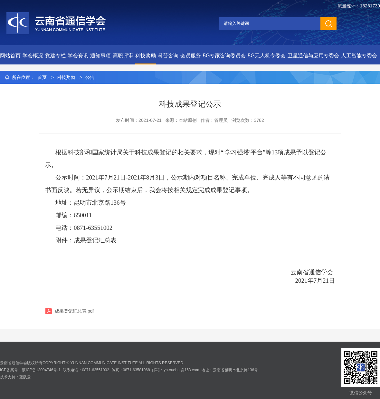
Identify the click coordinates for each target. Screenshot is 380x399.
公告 (89, 77)
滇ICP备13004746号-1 (41, 370)
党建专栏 (55, 55)
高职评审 (123, 55)
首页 (42, 77)
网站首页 (10, 55)
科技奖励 (145, 55)
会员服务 (190, 55)
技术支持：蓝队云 (15, 377)
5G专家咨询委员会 (224, 55)
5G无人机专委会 (266, 55)
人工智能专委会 (359, 55)
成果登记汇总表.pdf (74, 311)
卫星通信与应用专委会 (313, 55)
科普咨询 (168, 55)
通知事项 (100, 55)
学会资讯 (78, 55)
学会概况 (33, 55)
